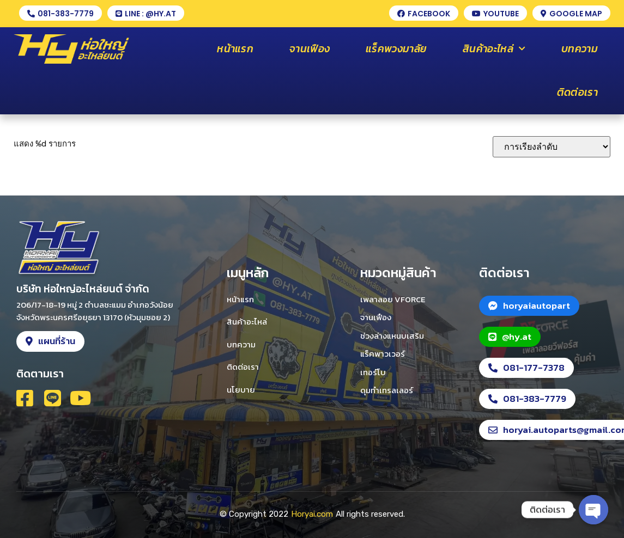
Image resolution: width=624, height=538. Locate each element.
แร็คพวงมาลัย (396, 49)
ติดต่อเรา (577, 92)
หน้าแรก (235, 49)
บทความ (579, 49)
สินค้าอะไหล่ (494, 49)
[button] (60, 13)
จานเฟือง (309, 49)
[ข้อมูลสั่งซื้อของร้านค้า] (551, 146)
